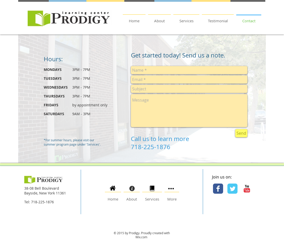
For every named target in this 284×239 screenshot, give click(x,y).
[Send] (241, 133)
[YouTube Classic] (247, 189)
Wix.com (141, 237)
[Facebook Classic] (218, 189)
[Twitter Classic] (232, 189)
